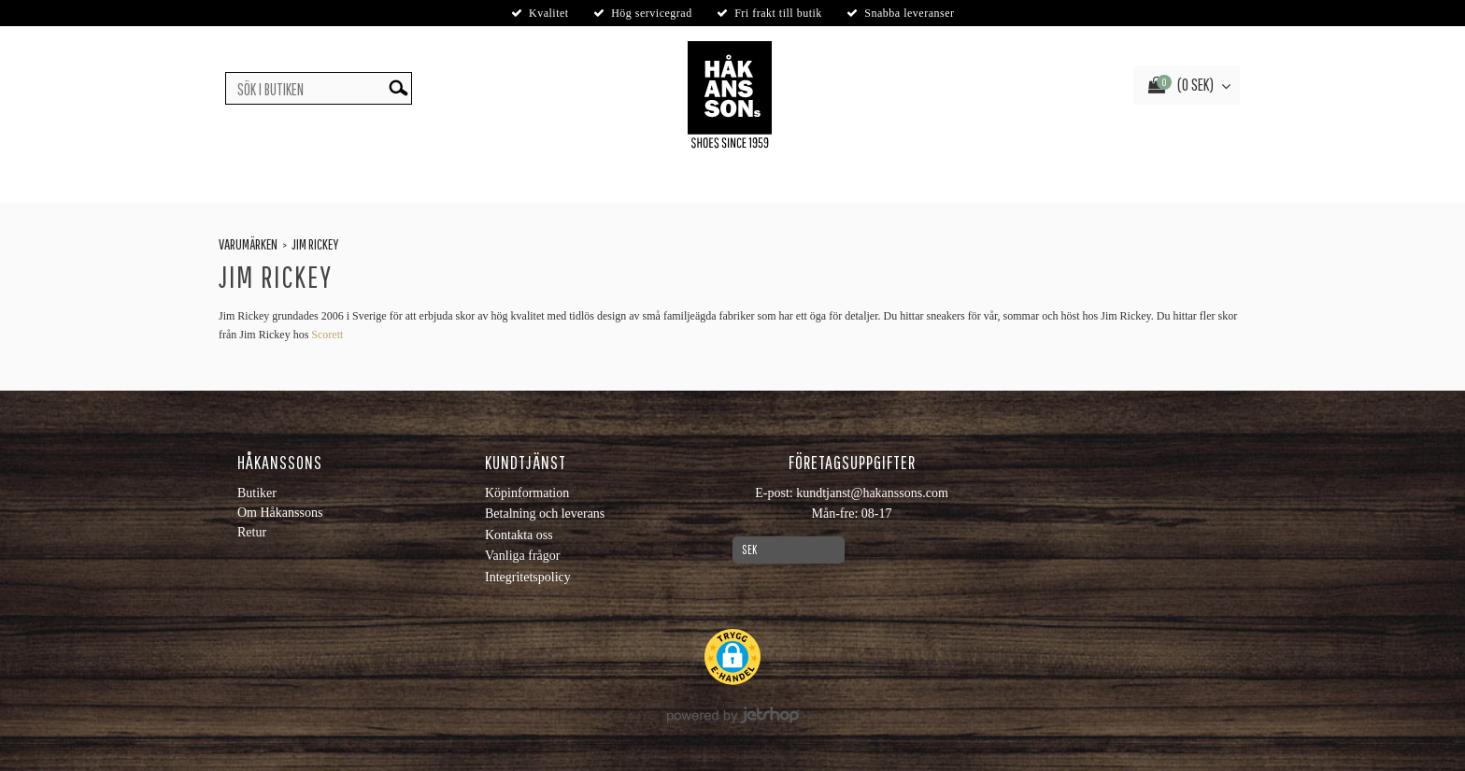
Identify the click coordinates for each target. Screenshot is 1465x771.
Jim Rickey (315, 244)
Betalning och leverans (544, 514)
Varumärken (248, 244)
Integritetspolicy (528, 577)
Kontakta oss (519, 535)
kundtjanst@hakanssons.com (872, 493)
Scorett (327, 334)
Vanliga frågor (522, 556)
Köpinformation (527, 493)
